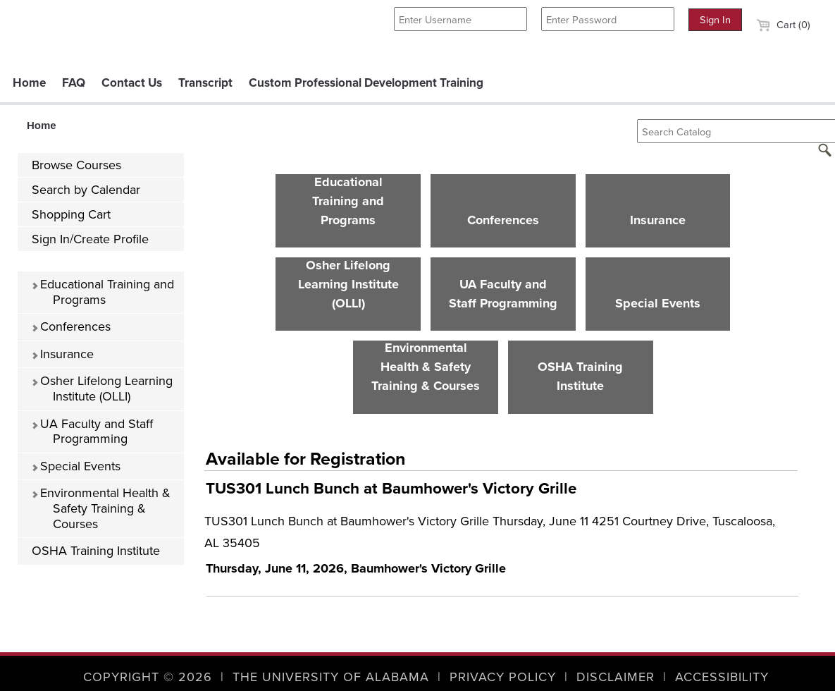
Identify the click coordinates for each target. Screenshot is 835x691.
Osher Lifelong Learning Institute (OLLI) (102, 388)
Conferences (71, 326)
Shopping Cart (71, 214)
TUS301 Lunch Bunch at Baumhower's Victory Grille (391, 488)
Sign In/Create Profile (90, 239)
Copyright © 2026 (147, 677)
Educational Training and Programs (102, 292)
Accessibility (722, 677)
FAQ (73, 83)
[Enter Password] (607, 19)
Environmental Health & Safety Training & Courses (101, 508)
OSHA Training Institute (96, 551)
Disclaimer (615, 677)
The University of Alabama (331, 677)
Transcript (205, 83)
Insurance (62, 354)
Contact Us (131, 83)
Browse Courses (76, 165)
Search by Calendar (86, 190)
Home (29, 83)
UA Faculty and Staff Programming (92, 431)
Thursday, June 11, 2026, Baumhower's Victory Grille (356, 568)
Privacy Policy (503, 677)
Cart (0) (783, 24)
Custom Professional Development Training (366, 83)
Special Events (75, 466)
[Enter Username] (460, 19)
